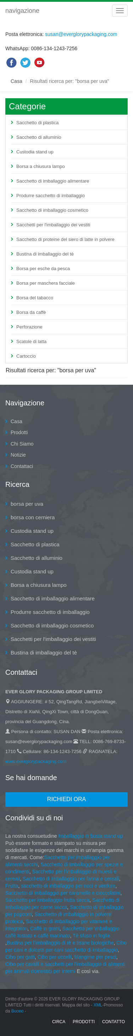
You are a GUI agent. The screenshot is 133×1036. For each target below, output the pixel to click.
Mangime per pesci (95, 957)
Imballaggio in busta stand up (90, 836)
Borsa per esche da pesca (43, 268)
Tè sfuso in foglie (91, 935)
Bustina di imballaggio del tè (45, 254)
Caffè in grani (45, 928)
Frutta (11, 886)
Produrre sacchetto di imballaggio (50, 195)
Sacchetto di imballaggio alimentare (52, 181)
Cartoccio (26, 356)
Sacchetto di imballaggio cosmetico (52, 210)
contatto (113, 1021)
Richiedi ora (66, 799)
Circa (58, 1021)
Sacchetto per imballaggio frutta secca (47, 900)
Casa (16, 81)
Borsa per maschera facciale (45, 283)
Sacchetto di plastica (37, 122)
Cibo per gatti (20, 957)
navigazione (22, 10)
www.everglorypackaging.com (35, 761)
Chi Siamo (22, 444)
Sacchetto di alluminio (38, 137)
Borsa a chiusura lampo (40, 166)
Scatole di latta (31, 341)
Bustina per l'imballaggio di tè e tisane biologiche (60, 943)
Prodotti (19, 432)
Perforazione (29, 327)
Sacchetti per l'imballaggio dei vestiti (53, 224)
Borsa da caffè (31, 312)
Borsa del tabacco (34, 297)
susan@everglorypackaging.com (81, 34)
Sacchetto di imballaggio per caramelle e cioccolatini (63, 893)
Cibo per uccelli (55, 957)
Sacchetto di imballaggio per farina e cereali (70, 879)
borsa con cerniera (33, 517)
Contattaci (22, 466)
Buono (17, 1011)
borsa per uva (27, 504)
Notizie (18, 455)
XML (98, 1005)
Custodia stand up (35, 151)
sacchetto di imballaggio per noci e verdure (68, 886)
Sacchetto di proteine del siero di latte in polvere (65, 239)
